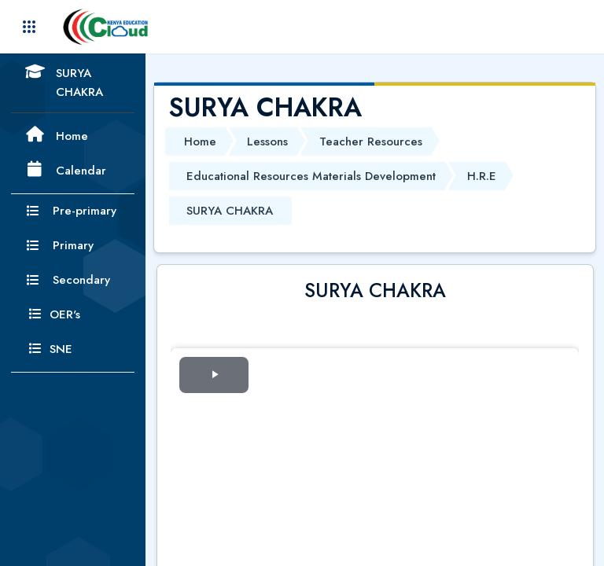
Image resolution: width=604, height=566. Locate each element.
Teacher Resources (370, 141)
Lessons (267, 141)
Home (200, 141)
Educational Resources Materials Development (311, 176)
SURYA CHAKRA (229, 210)
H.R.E (481, 176)
